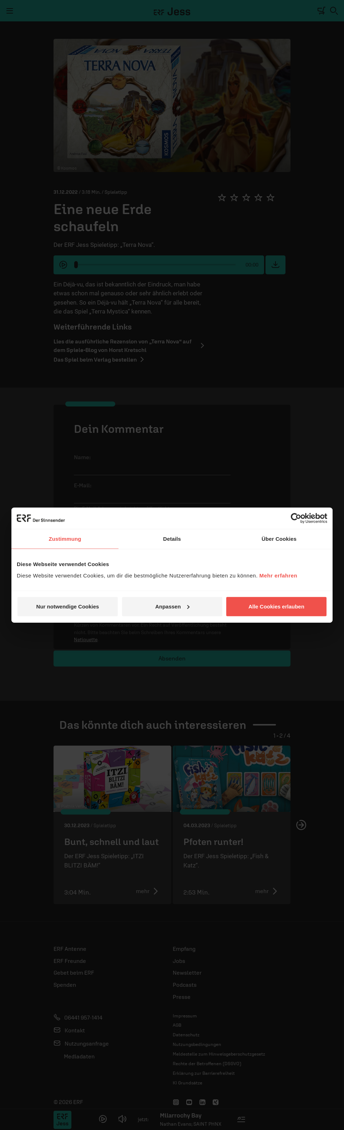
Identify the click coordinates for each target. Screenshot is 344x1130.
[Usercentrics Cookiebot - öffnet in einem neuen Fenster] (296, 518)
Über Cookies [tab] (279, 539)
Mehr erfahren (278, 575)
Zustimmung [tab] (65, 539)
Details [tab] (172, 539)
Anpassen (172, 606)
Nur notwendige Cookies (67, 606)
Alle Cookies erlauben (276, 606)
